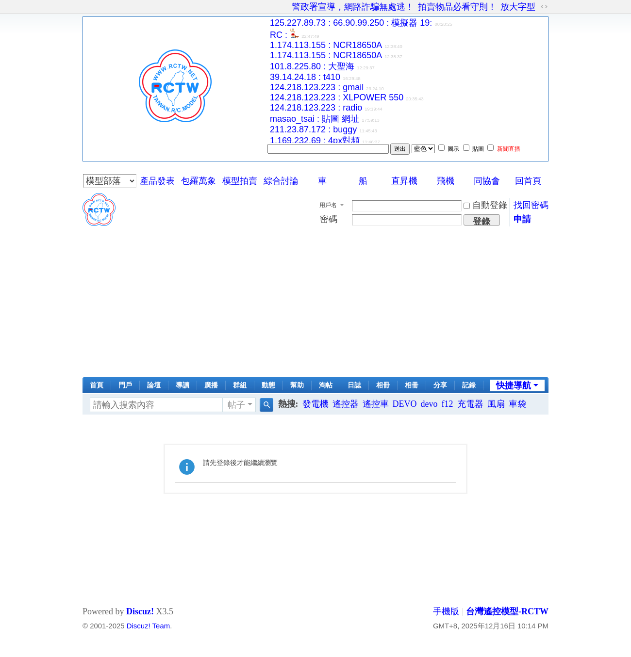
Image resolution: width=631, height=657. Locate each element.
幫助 (297, 385)
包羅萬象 (198, 181)
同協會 (487, 181)
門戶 (125, 385)
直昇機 (404, 181)
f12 (447, 404)
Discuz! (140, 611)
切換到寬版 (544, 6)
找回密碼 (531, 205)
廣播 (211, 385)
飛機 (445, 181)
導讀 (182, 385)
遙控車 (376, 404)
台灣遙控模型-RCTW (507, 611)
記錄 (469, 385)
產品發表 (157, 181)
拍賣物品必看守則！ (457, 7)
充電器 (470, 404)
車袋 (517, 404)
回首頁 (528, 181)
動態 (268, 385)
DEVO (405, 404)
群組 (240, 385)
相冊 (383, 385)
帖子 (236, 405)
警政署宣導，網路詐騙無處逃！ (353, 7)
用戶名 (328, 205)
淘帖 (325, 385)
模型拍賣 (239, 181)
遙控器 (345, 404)
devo (429, 404)
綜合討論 (281, 181)
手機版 (446, 611)
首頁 (96, 385)
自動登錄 (485, 205)
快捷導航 (513, 385)
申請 (522, 219)
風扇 (496, 404)
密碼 (328, 219)
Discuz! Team (148, 626)
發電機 (315, 404)
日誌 (354, 385)
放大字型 (517, 7)
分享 (440, 385)
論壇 (154, 385)
